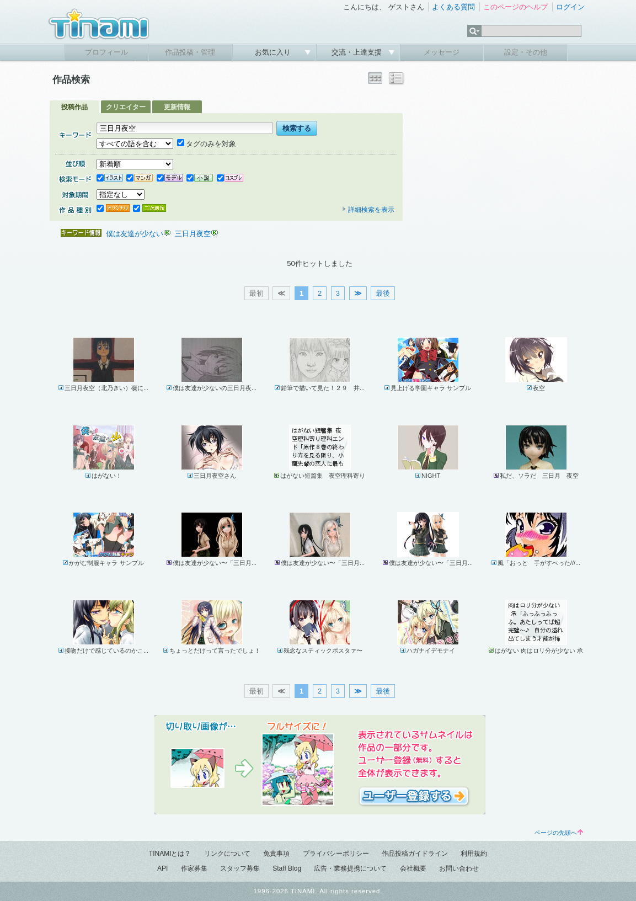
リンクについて (227, 853)
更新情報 (177, 107)
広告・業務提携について (350, 868)
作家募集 (194, 868)
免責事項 (276, 853)
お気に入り (274, 52)
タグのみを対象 (206, 144)
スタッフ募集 (240, 868)
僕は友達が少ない (134, 234)
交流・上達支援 (358, 52)
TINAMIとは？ (170, 853)
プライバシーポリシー (336, 853)
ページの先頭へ (559, 832)
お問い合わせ (459, 868)
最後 (383, 293)
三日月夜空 (193, 234)
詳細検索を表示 (367, 210)
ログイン (570, 7)
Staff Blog (286, 868)
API (162, 868)
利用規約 (474, 853)
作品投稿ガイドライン (415, 853)
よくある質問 (453, 7)
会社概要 (413, 868)
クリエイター (126, 107)
